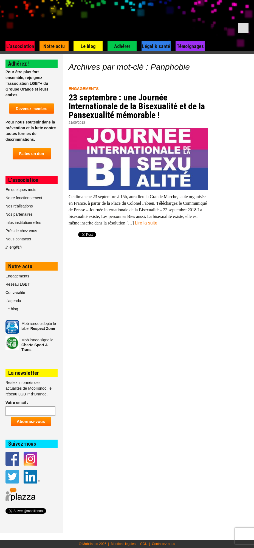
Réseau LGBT (17, 284)
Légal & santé (156, 46)
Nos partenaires (19, 214)
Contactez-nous (163, 544)
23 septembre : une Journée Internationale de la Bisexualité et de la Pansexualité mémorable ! (137, 106)
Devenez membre (31, 108)
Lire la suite (146, 223)
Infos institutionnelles (23, 222)
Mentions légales (123, 544)
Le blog (88, 46)
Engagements (84, 88)
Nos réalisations (19, 206)
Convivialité (15, 292)
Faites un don (31, 153)
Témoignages (190, 46)
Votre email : (16, 402)
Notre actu (54, 46)
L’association (20, 46)
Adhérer (122, 46)
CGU (144, 544)
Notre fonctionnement (23, 198)
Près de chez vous (21, 231)
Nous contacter (18, 239)
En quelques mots (20, 189)
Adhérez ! (19, 63)
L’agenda (13, 301)
